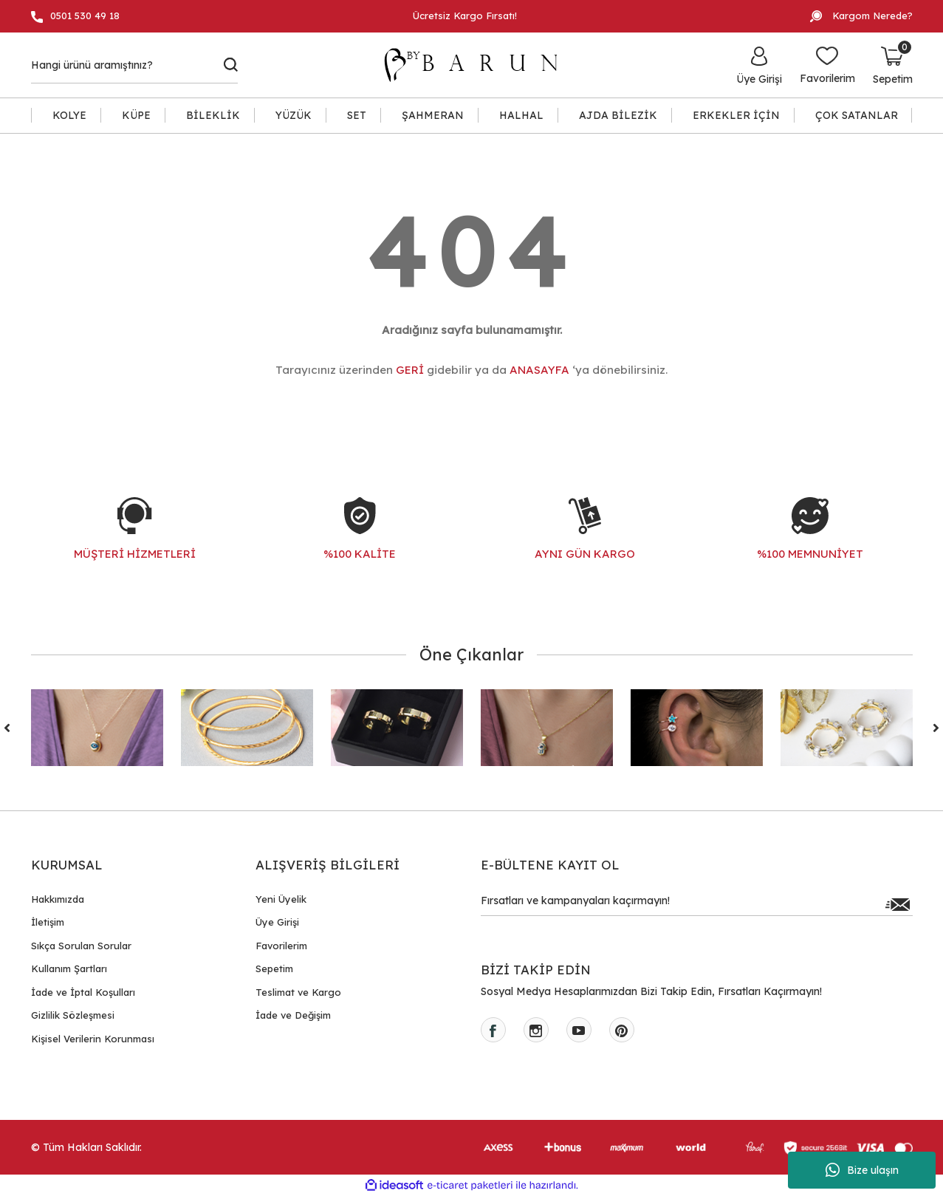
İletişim (47, 922)
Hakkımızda (57, 899)
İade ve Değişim (293, 1015)
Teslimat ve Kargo (298, 992)
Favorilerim (281, 945)
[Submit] (898, 904)
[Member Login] (759, 65)
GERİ (410, 370)
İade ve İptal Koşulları (83, 992)
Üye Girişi (277, 922)
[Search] (135, 65)
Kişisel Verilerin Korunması (92, 1039)
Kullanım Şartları (69, 968)
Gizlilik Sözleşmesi (72, 1015)
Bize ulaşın (862, 1170)
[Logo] (478, 65)
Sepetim (274, 968)
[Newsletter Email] (697, 904)
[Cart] (893, 65)
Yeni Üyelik (281, 899)
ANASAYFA (539, 370)
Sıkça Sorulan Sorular (81, 945)
